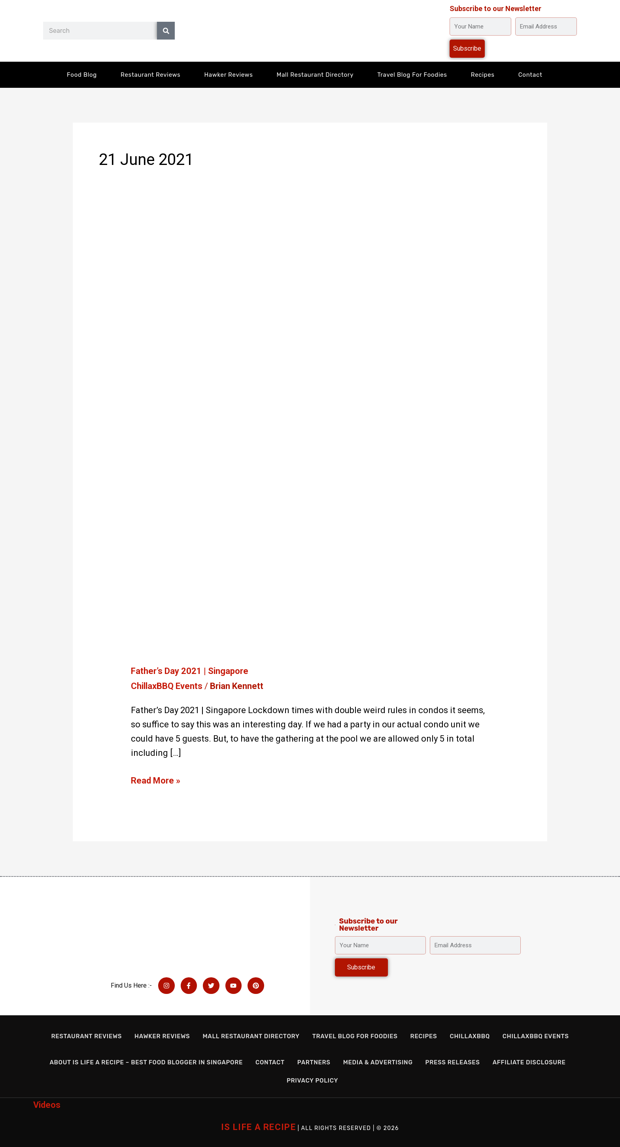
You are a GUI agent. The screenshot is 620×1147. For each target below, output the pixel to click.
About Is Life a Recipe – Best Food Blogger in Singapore (146, 1062)
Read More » (155, 779)
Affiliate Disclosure (529, 1062)
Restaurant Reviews (150, 74)
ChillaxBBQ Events (166, 686)
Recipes (483, 74)
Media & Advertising (378, 1062)
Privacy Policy (312, 1080)
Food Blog (82, 74)
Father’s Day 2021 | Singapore (189, 671)
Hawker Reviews (228, 74)
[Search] (166, 31)
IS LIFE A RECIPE (258, 1127)
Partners (314, 1062)
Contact (530, 74)
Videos (46, 1105)
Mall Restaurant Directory (315, 74)
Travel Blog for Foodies (412, 74)
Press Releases (452, 1062)
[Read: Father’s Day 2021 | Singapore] (283, 447)
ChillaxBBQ (470, 1036)
